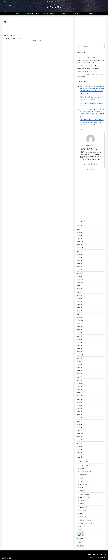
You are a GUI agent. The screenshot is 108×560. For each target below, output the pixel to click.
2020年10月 (80, 437)
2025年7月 (79, 257)
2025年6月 (79, 260)
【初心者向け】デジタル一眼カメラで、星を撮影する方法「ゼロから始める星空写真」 (92, 122)
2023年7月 (79, 333)
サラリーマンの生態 (85, 471)
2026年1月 (79, 238)
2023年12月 (80, 317)
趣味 (81, 530)
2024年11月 (80, 282)
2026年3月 (79, 232)
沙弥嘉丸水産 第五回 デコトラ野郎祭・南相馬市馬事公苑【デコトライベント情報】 (91, 62)
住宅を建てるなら (84, 497)
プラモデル (83, 491)
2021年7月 (79, 408)
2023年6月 (79, 336)
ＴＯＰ (89, 555)
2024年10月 (80, 286)
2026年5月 (79, 226)
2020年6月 (79, 449)
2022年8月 (79, 367)
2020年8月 (79, 443)
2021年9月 (79, 402)
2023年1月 (79, 352)
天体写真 (82, 504)
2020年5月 (79, 452)
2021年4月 (79, 418)
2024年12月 (80, 279)
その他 (81, 478)
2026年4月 (79, 229)
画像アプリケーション (86, 523)
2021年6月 (79, 411)
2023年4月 (79, 342)
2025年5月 (79, 264)
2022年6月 (79, 374)
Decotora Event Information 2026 (86, 71)
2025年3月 (79, 270)
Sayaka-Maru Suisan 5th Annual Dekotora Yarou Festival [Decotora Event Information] (90, 67)
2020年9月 (79, 440)
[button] (102, 46)
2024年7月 (79, 295)
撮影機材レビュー (84, 510)
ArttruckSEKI (88, 99)
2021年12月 (80, 393)
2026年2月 (79, 235)
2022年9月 (79, 364)
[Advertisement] (37, 28)
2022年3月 (79, 383)
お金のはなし (83, 468)
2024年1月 (79, 314)
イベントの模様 (84, 465)
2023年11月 (80, 320)
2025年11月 (80, 245)
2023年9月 (79, 326)
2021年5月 (79, 415)
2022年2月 (79, 386)
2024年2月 (79, 311)
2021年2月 (79, 424)
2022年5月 (79, 377)
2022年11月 (80, 358)
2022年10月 (80, 361)
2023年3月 (79, 345)
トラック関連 (83, 484)
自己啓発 (82, 526)
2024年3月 (79, 308)
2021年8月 (79, 405)
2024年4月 (79, 304)
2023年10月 (80, 323)
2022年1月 (79, 389)
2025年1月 (79, 276)
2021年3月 (79, 421)
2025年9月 (79, 251)
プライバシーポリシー (99, 555)
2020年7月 (79, 446)
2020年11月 (80, 433)
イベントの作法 (84, 462)
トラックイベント (84, 481)
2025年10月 (80, 248)
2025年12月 (80, 241)
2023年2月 (79, 349)
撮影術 (81, 513)
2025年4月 (79, 267)
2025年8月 (79, 254)
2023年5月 (79, 339)
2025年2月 (79, 273)
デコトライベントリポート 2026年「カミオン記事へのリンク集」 (90, 75)
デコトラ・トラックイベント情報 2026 (87, 57)
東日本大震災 (83, 517)
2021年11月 (80, 396)
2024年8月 (79, 292)
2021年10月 (80, 399)
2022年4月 (79, 380)
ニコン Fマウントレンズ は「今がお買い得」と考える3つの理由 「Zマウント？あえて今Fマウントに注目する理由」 (92, 111)
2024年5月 (79, 301)
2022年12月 (80, 355)
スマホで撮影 (83, 475)
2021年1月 (79, 427)
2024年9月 (79, 289)
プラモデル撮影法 (84, 494)
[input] (91, 46)
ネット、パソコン (84, 488)
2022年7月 (79, 371)
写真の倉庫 (83, 500)
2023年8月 (79, 330)
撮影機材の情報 (84, 507)
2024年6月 (79, 298)
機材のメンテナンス (85, 520)
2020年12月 (80, 430)
